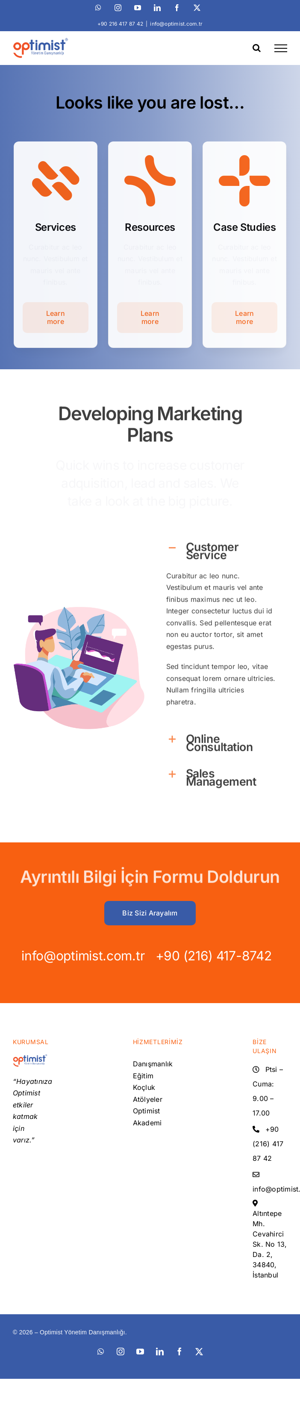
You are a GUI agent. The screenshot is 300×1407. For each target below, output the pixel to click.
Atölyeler (147, 1099)
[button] (221, 544)
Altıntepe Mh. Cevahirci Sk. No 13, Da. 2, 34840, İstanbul (270, 1244)
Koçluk (144, 1087)
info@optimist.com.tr (176, 24)
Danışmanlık (150, 1064)
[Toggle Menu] (281, 48)
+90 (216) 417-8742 (205, 955)
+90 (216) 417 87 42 (268, 1144)
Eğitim (143, 1075)
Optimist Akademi (147, 1117)
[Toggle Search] (257, 48)
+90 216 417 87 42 (120, 24)
